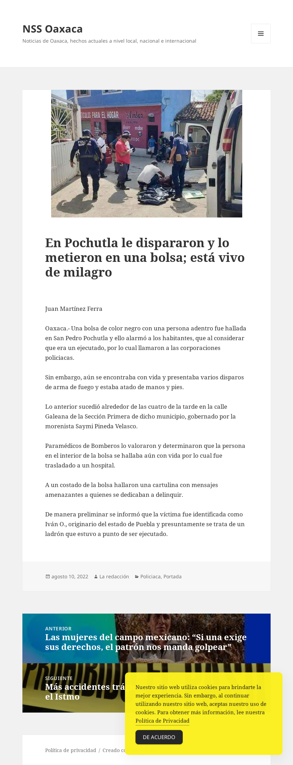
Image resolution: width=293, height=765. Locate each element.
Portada (172, 576)
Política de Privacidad (162, 722)
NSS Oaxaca (52, 28)
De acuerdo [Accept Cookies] (159, 738)
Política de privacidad (70, 750)
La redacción (114, 576)
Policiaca (150, 576)
